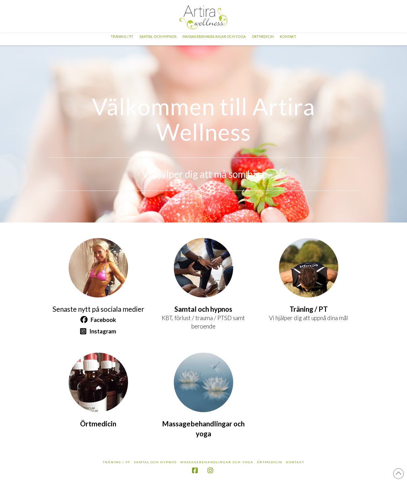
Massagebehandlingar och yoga (216, 462)
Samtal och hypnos (155, 462)
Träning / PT (116, 462)
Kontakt (295, 462)
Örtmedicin (269, 462)
